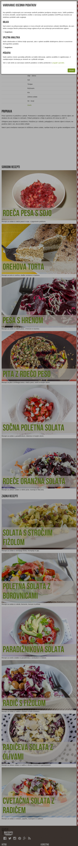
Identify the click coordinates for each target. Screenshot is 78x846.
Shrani (71, 70)
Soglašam (8, 32)
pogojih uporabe (58, 63)
